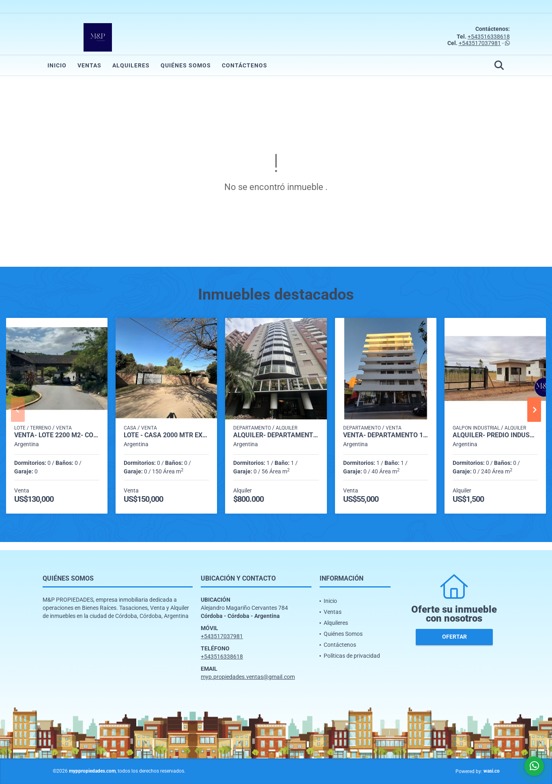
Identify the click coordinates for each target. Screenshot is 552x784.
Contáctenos (244, 65)
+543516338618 (489, 36)
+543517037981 (480, 43)
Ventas (89, 65)
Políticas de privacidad (352, 655)
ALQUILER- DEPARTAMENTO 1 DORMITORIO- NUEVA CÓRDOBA (275, 435)
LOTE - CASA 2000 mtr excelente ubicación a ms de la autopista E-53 (166, 435)
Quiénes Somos (186, 65)
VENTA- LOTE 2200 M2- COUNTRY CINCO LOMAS (56, 435)
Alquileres (131, 65)
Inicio (57, 65)
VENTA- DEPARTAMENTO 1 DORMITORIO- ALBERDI (385, 435)
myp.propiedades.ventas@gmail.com (248, 677)
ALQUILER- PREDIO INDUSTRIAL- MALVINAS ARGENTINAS (495, 435)
